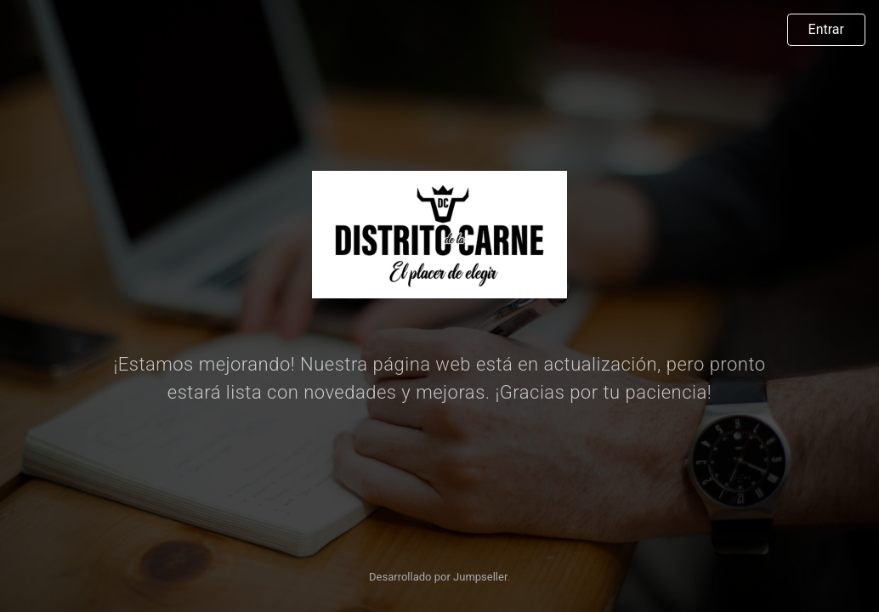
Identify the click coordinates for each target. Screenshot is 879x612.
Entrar (826, 29)
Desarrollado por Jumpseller (438, 576)
